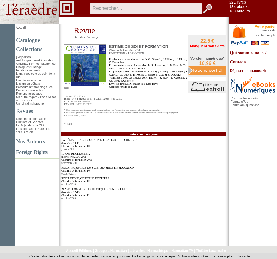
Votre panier (265, 26)
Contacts (238, 61)
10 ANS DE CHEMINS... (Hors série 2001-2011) (75, 155)
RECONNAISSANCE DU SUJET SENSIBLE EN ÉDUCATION (97, 167)
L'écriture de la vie (28, 80)
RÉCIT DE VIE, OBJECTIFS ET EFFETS (85, 178)
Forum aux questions (245, 105)
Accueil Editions (79, 251)
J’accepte (243, 256)
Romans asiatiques (29, 93)
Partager (68, 123)
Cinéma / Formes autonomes (36, 63)
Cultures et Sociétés (29, 122)
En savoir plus (223, 256)
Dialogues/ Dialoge (29, 67)
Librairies (137, 251)
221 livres (237, 2)
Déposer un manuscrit (248, 71)
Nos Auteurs (30, 141)
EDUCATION (117, 53)
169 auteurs (239, 11)
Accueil (21, 27)
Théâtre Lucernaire (211, 251)
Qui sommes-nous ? (248, 52)
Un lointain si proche (30, 103)
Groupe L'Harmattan (111, 251)
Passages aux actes (29, 90)
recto (66, 87)
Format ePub (239, 101)
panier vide (268, 30)
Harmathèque (158, 251)
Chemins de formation (31, 118)
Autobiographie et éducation (35, 60)
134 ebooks (239, 6)
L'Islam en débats (28, 83)
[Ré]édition (23, 57)
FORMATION (136, 53)
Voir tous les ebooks (244, 98)
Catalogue (28, 40)
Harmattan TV (182, 251)
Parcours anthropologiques (34, 87)
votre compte (267, 35)
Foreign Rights (32, 152)
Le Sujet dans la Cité (30, 125)
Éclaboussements (28, 70)
